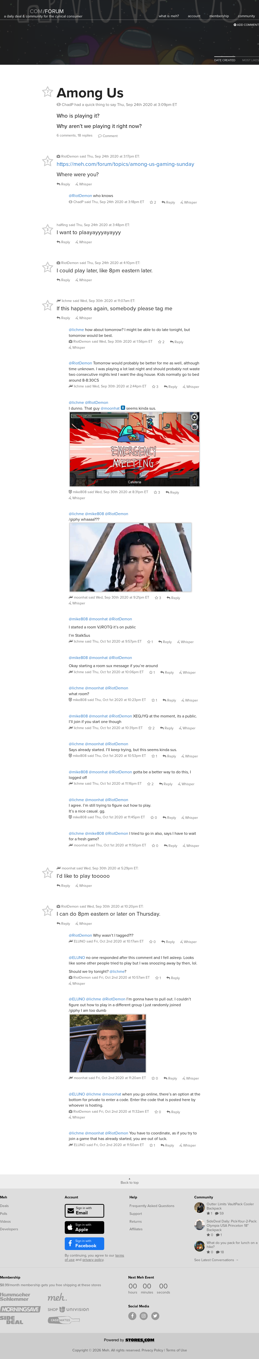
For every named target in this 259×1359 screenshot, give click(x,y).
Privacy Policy (152, 1350)
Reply (63, 184)
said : (110, 156)
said (114, 202)
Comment (108, 136)
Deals (4, 1206)
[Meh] (16, 8)
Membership (10, 1277)
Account (71, 1197)
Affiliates (136, 1229)
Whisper (84, 184)
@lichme (76, 330)
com (36, 11)
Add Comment (246, 25)
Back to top (130, 1182)
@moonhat (110, 408)
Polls (3, 1213)
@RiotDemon (80, 196)
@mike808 (94, 514)
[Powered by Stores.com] (129, 1341)
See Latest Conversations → (216, 1260)
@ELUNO (77, 957)
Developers (9, 1229)
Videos (5, 1221)
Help (133, 1197)
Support (136, 1213)
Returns (136, 1221)
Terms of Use (176, 1350)
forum (53, 11)
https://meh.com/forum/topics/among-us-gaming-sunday (125, 164)
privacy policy (92, 1259)
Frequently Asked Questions (152, 1206)
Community (203, 1197)
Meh (3, 1197)
